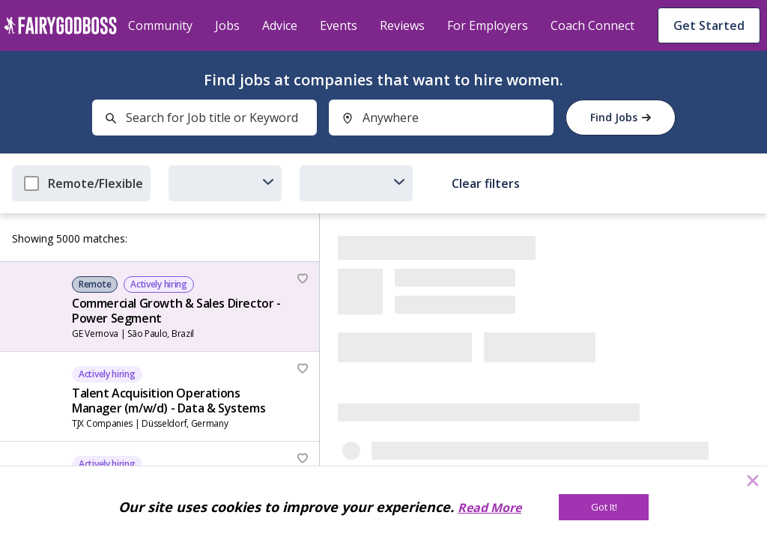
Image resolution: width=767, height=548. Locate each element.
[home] (60, 25)
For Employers (487, 25)
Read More (489, 507)
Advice (279, 25)
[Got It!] (604, 507)
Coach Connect (592, 25)
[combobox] (204, 118)
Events (338, 25)
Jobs (227, 25)
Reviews (402, 25)
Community (160, 25)
